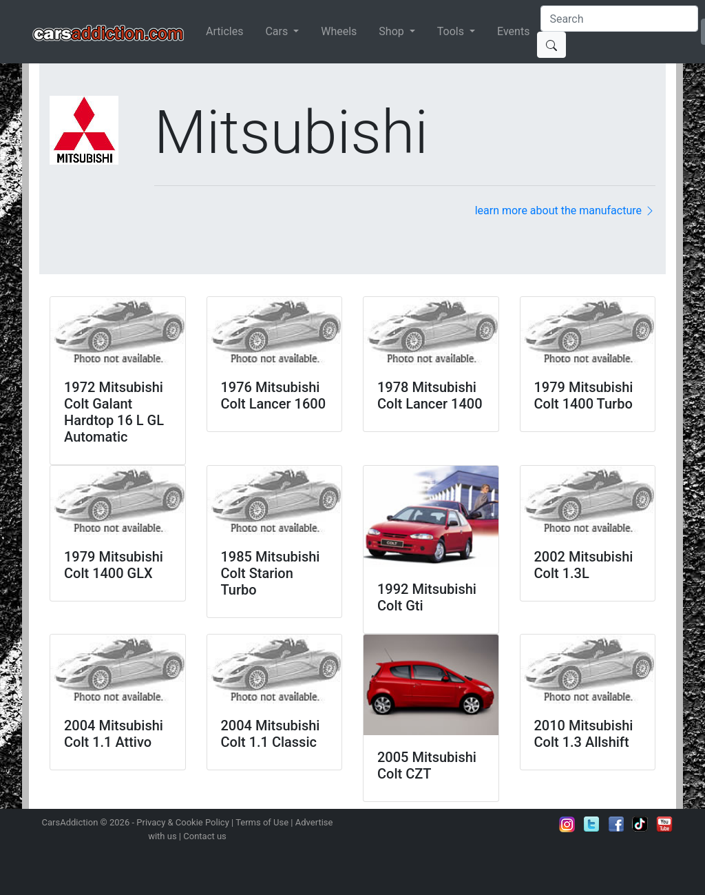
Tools (452, 31)
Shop (392, 31)
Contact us (205, 836)
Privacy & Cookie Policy (182, 822)
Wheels (339, 31)
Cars (278, 31)
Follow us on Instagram (567, 824)
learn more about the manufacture (565, 210)
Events (513, 31)
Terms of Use (261, 822)
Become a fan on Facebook (616, 824)
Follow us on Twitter (591, 824)
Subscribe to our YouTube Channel (664, 824)
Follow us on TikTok (640, 824)
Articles (224, 31)
